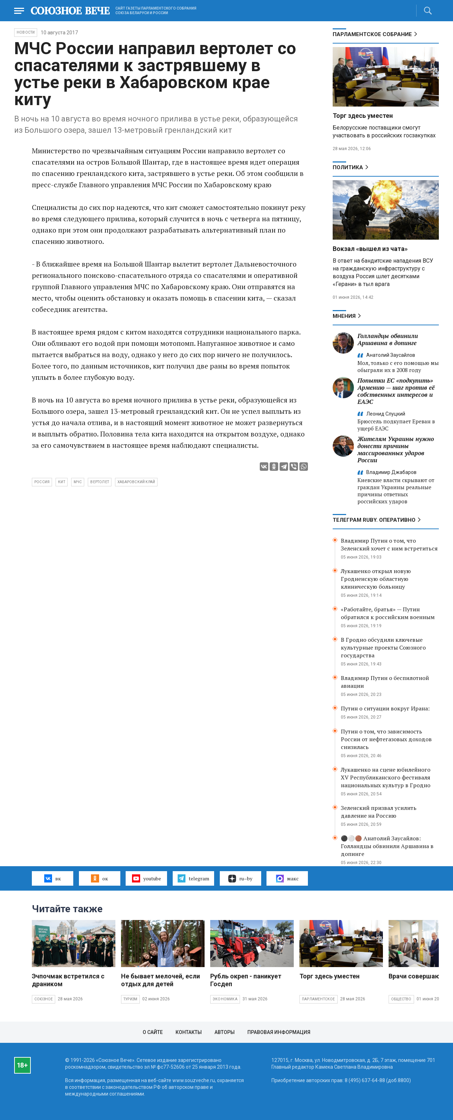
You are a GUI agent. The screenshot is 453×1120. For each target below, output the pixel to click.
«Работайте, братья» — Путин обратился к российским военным (388, 613)
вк (52, 878)
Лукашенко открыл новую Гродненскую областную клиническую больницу (376, 578)
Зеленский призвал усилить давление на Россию (379, 811)
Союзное (43, 999)
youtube (146, 878)
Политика (348, 167)
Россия (42, 482)
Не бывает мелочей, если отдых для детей (160, 980)
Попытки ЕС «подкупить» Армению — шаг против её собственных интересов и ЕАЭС (396, 391)
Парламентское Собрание (372, 34)
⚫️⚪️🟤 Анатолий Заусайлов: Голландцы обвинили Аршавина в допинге (387, 846)
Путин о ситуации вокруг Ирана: (385, 708)
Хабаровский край (136, 482)
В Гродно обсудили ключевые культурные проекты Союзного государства (383, 647)
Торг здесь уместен (363, 115)
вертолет (99, 482)
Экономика (225, 999)
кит (61, 482)
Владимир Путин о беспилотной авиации (385, 682)
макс (287, 878)
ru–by (240, 878)
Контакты (189, 1032)
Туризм (130, 999)
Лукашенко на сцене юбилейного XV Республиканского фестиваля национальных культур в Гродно (385, 777)
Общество (401, 999)
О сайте (153, 1032)
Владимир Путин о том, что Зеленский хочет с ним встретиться (389, 544)
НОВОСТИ (26, 32)
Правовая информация (278, 1032)
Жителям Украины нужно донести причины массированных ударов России (395, 449)
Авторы (224, 1032)
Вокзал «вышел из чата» (370, 248)
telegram (193, 878)
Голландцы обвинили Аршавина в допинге (387, 339)
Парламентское (318, 999)
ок (99, 878)
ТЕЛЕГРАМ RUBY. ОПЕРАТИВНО (374, 520)
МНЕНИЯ (344, 316)
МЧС (78, 482)
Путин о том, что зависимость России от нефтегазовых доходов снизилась (386, 739)
